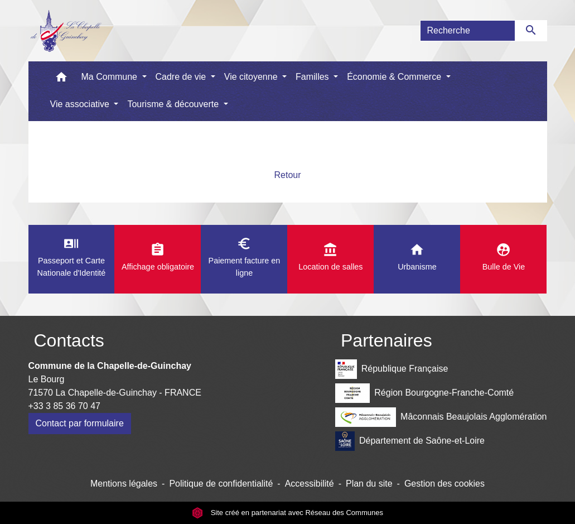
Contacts (69, 340)
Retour (287, 175)
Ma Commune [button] (110, 76)
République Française (391, 369)
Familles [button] (313, 76)
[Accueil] (65, 31)
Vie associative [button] (81, 104)
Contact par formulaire (80, 423)
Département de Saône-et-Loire (410, 441)
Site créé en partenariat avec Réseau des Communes (287, 512)
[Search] (467, 30)
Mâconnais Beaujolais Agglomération (441, 417)
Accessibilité (309, 483)
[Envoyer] (531, 30)
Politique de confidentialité (221, 483)
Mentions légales (123, 483)
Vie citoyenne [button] (252, 76)
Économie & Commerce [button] (395, 76)
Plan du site (369, 483)
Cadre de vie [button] (182, 76)
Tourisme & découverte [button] (174, 104)
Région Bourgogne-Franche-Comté (424, 393)
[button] (61, 79)
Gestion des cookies (444, 483)
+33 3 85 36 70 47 (64, 406)
